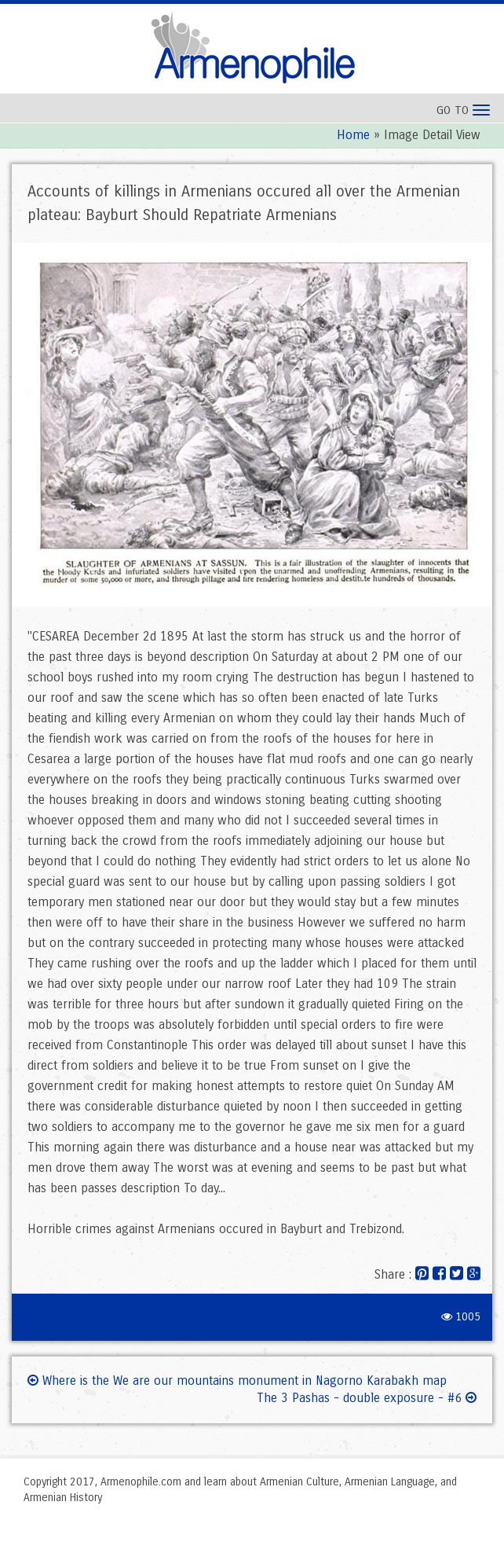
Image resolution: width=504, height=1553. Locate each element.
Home (353, 134)
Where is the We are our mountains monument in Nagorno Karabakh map (237, 1380)
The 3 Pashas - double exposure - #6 (367, 1397)
